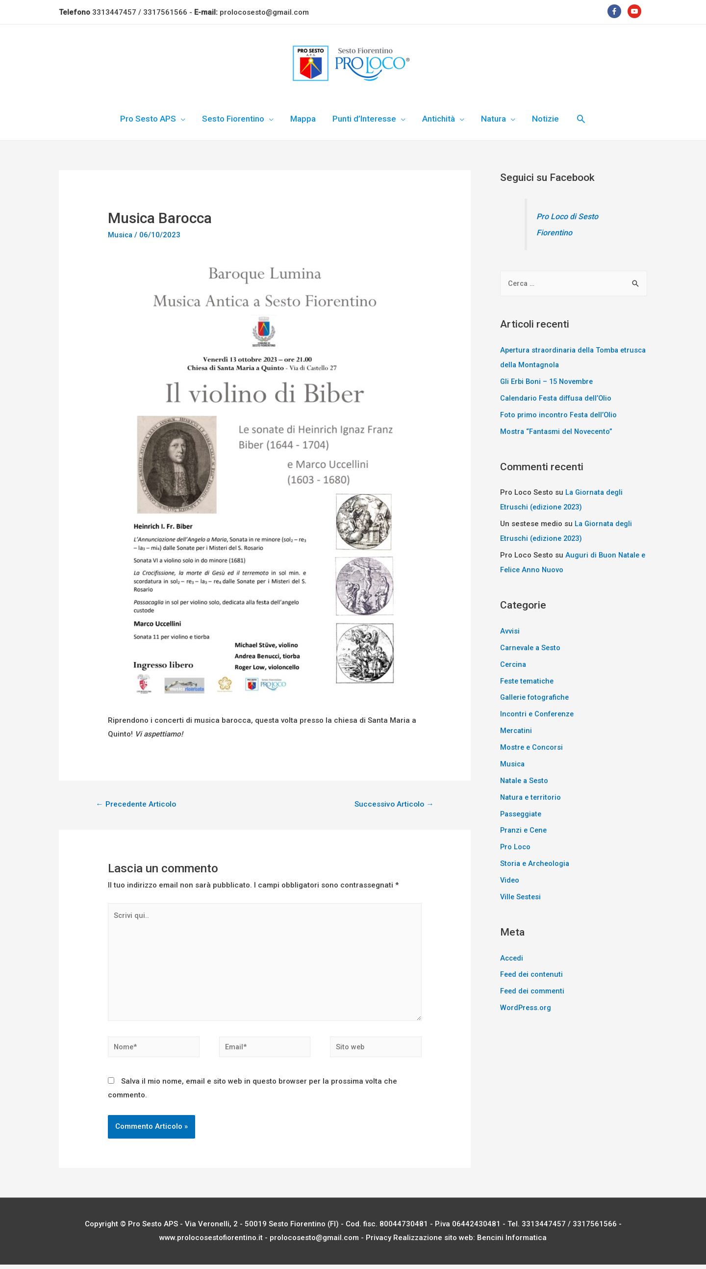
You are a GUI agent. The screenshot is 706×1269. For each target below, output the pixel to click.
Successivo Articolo (393, 804)
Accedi (512, 956)
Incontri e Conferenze (538, 713)
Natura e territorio (531, 795)
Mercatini (516, 729)
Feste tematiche (528, 680)
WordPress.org (526, 1005)
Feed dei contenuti (532, 972)
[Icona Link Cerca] (581, 118)
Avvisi (510, 630)
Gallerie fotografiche (536, 696)
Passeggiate (522, 812)
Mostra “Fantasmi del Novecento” (558, 431)
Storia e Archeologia (536, 862)
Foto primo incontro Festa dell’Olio (560, 414)
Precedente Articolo (136, 804)
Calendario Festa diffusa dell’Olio (558, 397)
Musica (120, 234)
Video (510, 878)
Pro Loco (515, 845)
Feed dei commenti (533, 989)
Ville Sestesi (521, 894)
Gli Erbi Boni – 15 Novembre (548, 381)
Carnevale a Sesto (531, 646)
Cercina (514, 663)
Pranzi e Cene (524, 828)
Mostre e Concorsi (532, 746)
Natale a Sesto (525, 779)
